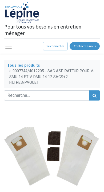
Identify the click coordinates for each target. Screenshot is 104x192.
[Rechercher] (94, 95)
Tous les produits (23, 65)
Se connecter (55, 46)
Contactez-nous (85, 46)
